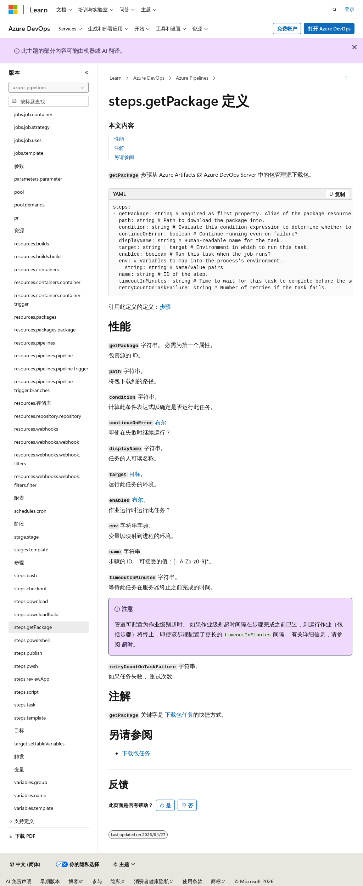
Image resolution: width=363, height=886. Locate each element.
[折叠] (86, 72)
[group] (230, 248)
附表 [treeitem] (19, 497)
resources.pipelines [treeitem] (34, 342)
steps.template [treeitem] (30, 717)
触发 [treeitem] (19, 756)
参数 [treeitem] (19, 166)
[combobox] (49, 87)
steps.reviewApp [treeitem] (31, 678)
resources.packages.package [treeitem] (45, 329)
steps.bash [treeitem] (25, 575)
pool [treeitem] (19, 191)
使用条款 (192, 881)
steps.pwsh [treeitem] (26, 666)
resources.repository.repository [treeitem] (47, 416)
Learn (116, 77)
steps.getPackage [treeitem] (33, 627)
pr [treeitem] (16, 217)
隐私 (116, 881)
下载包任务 (179, 714)
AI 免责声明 (19, 881)
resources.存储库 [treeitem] (32, 402)
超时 (127, 644)
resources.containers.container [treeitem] (47, 282)
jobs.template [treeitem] (28, 152)
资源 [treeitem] (19, 230)
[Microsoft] (13, 9)
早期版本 (50, 881)
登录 (349, 9)
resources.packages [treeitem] (35, 316)
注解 (119, 147)
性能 (119, 138)
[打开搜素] (335, 9)
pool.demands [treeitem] (29, 204)
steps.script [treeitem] (26, 691)
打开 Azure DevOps (329, 28)
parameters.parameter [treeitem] (38, 178)
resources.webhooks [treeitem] (36, 428)
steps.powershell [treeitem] (32, 640)
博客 (73, 881)
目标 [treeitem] (19, 730)
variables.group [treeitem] (30, 782)
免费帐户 (287, 28)
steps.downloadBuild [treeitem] (36, 614)
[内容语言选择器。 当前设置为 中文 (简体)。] (25, 864)
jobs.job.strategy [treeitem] (32, 127)
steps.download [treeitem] (31, 601)
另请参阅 (124, 157)
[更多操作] (346, 78)
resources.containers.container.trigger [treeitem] (48, 299)
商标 (216, 881)
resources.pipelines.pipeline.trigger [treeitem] (51, 368)
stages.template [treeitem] (31, 549)
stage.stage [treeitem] (26, 536)
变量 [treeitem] (19, 769)
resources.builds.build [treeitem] (37, 256)
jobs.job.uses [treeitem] (27, 140)
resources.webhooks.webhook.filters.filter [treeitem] (47, 480)
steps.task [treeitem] (24, 704)
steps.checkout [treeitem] (30, 588)
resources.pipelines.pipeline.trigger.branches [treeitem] (44, 385)
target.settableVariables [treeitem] (39, 743)
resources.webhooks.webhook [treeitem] (46, 441)
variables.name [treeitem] (30, 795)
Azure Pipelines (192, 77)
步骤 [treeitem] (19, 562)
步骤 (165, 306)
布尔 (160, 422)
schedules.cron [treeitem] (30, 510)
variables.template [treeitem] (33, 808)
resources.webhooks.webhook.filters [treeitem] (47, 459)
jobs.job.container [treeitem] (33, 114)
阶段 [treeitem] (19, 523)
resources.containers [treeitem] (36, 269)
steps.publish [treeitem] (28, 652)
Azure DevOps (148, 77)
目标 (134, 473)
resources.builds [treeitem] (31, 243)
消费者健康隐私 (151, 881)
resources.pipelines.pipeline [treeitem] (43, 355)
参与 (97, 881)
